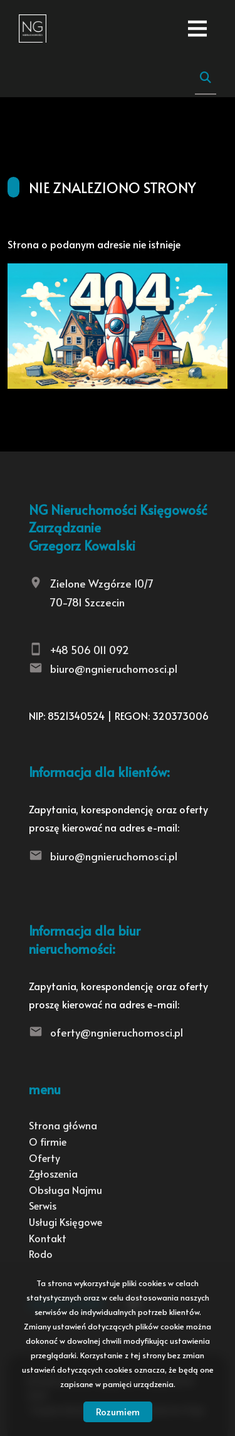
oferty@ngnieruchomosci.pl (116, 1032)
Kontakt (47, 1238)
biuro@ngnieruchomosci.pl (113, 668)
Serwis (42, 1205)
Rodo (41, 1253)
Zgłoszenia (53, 1173)
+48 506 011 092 (89, 649)
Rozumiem (118, 1411)
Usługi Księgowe (65, 1221)
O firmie (47, 1141)
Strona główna (63, 1125)
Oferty (44, 1157)
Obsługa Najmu (65, 1189)
